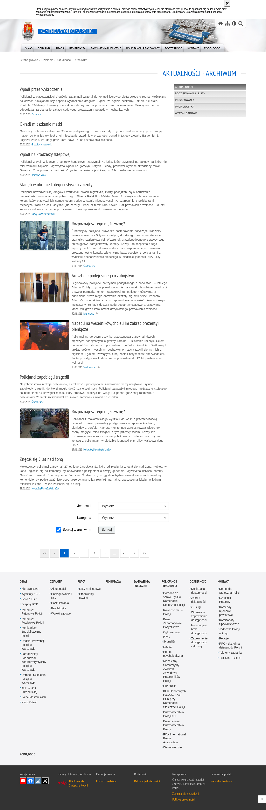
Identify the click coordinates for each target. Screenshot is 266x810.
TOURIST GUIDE (230, 658)
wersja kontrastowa (221, 781)
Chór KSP (169, 686)
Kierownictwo (29, 588)
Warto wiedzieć (173, 747)
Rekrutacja (113, 581)
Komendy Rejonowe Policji (32, 611)
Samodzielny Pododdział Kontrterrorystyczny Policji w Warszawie (33, 661)
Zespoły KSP (29, 604)
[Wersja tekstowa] (234, 23)
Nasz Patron (29, 702)
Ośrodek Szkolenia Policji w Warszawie (33, 678)
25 (124, 553)
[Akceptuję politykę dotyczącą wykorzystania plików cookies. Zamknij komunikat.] (227, 3)
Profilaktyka (184, 106)
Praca (81, 581)
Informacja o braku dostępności (199, 629)
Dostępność (198, 581)
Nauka (167, 646)
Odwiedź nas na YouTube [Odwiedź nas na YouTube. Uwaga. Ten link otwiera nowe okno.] (23, 780)
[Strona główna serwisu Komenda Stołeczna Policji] (220, 23)
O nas (23, 581)
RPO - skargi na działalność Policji (230, 645)
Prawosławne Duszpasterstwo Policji (173, 725)
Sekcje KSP (29, 599)
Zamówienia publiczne (141, 583)
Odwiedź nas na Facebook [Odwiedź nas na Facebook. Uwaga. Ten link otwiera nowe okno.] (30, 780)
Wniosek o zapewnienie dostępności (199, 616)
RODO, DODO (27, 754)
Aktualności (64, 60)
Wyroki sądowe (186, 113)
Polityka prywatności (183, 799)
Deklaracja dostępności (199, 590)
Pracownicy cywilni (86, 595)
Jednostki (84, 506)
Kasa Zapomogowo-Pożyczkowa (172, 623)
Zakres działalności (198, 599)
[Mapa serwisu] (227, 23)
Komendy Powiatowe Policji (32, 620)
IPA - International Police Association (174, 738)
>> (143, 552)
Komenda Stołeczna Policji (229, 590)
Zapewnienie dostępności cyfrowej (199, 642)
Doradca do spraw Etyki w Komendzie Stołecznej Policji (174, 599)
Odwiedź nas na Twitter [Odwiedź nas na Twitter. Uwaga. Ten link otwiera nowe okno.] (45, 780)
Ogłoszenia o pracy (171, 634)
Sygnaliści (169, 641)
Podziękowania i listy (190, 93)
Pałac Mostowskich (33, 697)
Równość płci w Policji (173, 612)
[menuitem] (29, 47)
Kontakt (223, 581)
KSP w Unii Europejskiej (29, 690)
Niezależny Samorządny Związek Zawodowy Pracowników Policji (171, 670)
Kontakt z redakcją (106, 781)
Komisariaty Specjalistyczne (229, 622)
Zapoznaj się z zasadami (185, 793)
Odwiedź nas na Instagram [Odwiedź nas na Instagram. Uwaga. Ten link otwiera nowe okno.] (38, 780)
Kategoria (84, 518)
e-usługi (196, 607)
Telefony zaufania (230, 652)
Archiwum (81, 60)
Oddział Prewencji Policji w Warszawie (32, 644)
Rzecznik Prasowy (225, 599)
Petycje (224, 638)
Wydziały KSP (30, 594)
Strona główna (29, 60)
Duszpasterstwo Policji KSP (173, 714)
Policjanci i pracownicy (169, 583)
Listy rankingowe (90, 588)
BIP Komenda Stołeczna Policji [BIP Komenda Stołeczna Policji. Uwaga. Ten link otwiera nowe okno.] (78, 783)
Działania (47, 60)
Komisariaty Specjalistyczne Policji (31, 631)
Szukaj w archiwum (77, 529)
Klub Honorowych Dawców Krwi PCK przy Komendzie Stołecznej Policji (174, 699)
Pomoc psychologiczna (173, 653)
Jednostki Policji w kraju (229, 631)
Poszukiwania (184, 100)
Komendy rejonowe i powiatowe (226, 611)
